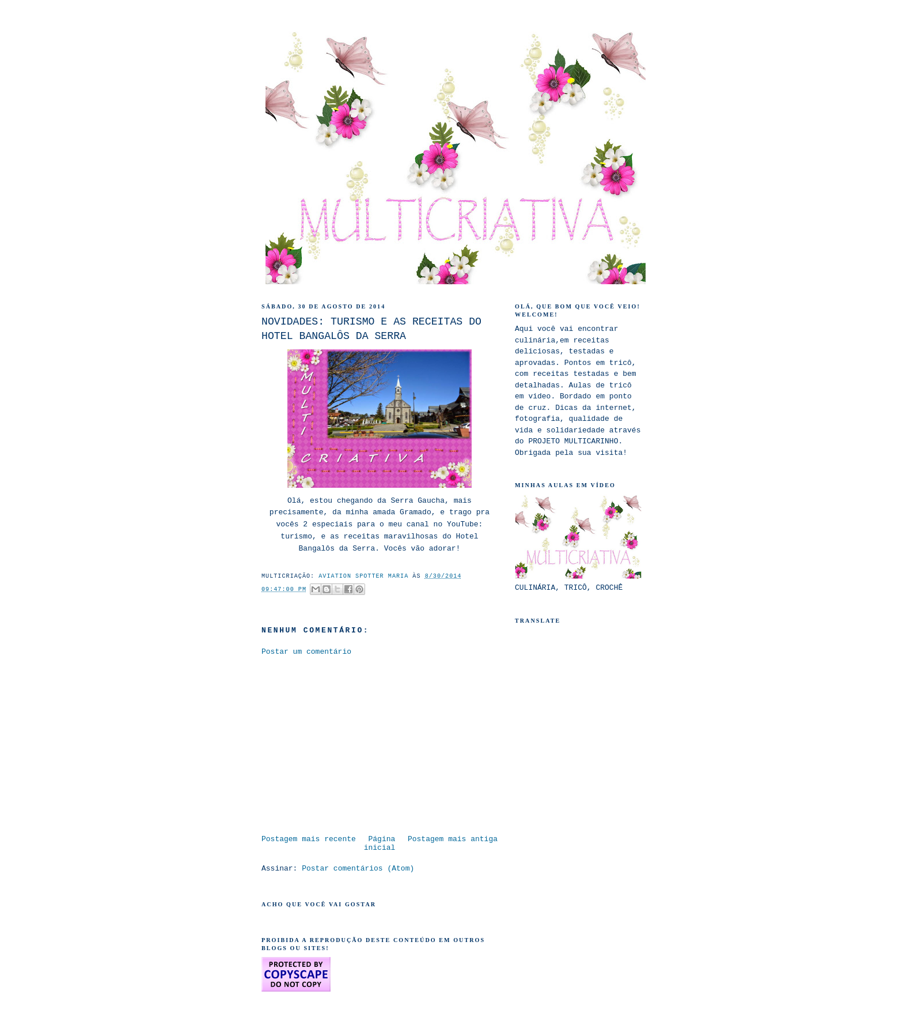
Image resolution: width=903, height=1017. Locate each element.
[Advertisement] (358, 744)
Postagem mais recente (308, 839)
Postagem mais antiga (453, 839)
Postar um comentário (306, 651)
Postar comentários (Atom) (358, 868)
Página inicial (380, 843)
